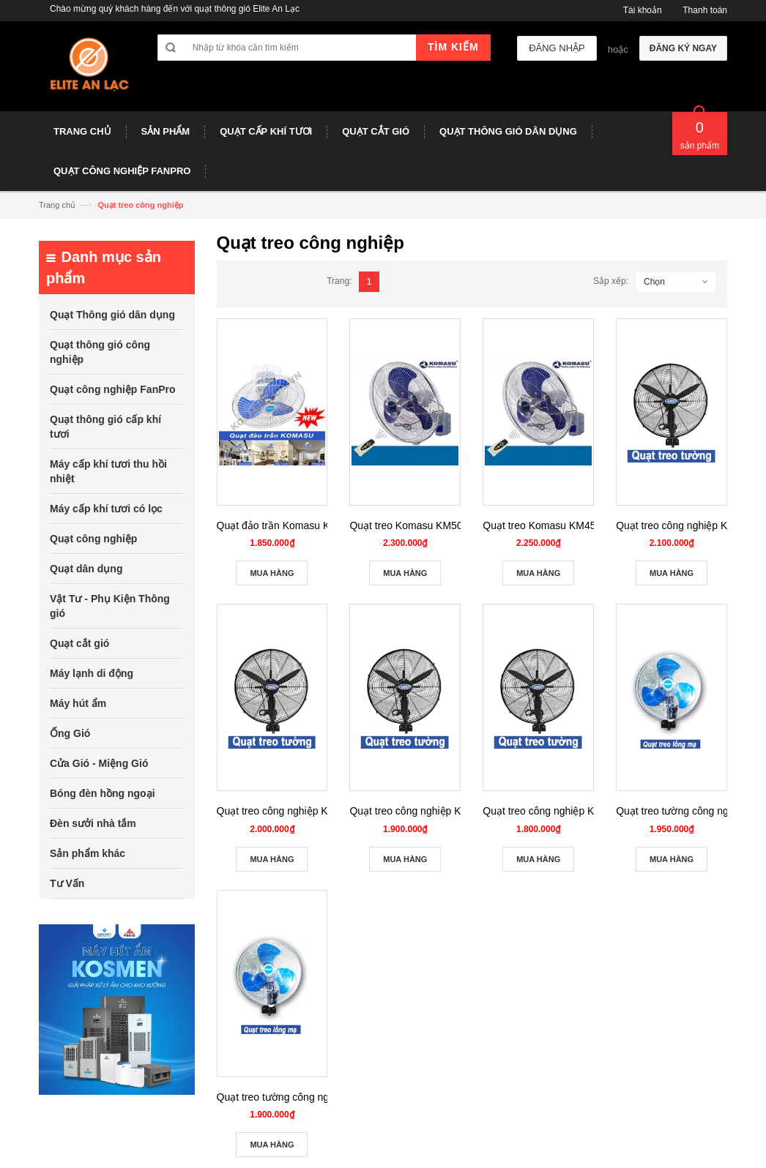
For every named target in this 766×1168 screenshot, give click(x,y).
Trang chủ (57, 205)
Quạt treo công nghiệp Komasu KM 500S (576, 811)
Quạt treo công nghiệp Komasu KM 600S (443, 811)
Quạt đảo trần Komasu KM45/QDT (295, 525)
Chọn (654, 282)
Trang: (339, 281)
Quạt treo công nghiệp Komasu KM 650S (310, 811)
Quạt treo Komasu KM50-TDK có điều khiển (449, 525)
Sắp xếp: (610, 281)
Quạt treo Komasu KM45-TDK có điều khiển (583, 525)
